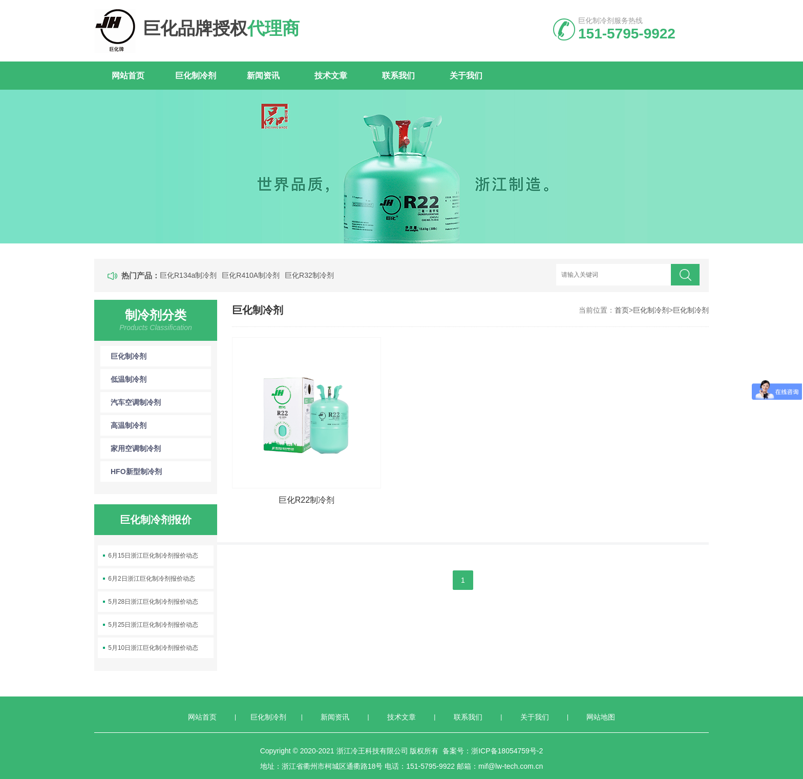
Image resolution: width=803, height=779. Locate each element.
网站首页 (128, 75)
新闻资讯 (263, 75)
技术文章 (330, 75)
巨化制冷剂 (195, 75)
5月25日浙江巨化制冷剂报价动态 (153, 624)
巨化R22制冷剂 (306, 500)
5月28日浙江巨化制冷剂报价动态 (153, 601)
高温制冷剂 (161, 425)
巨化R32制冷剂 (309, 275)
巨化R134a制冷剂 (188, 275)
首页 (622, 310)
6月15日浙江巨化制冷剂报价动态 (153, 555)
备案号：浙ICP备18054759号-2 (492, 751)
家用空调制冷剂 (161, 448)
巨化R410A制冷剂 (251, 275)
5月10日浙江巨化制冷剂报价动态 (153, 647)
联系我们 (398, 75)
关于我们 (466, 75)
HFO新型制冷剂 (161, 471)
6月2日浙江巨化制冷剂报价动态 (151, 578)
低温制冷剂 (161, 379)
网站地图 (600, 717)
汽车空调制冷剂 (161, 402)
